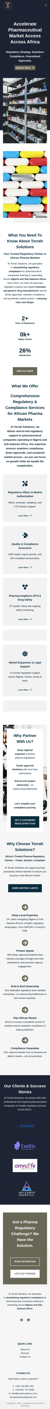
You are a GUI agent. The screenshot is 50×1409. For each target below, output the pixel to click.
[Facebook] (21, 1320)
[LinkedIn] (28, 1320)
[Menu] (46, 5)
